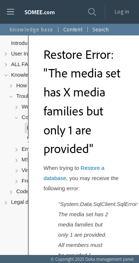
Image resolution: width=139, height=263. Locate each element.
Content (73, 29)
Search (101, 29)
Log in (121, 11)
